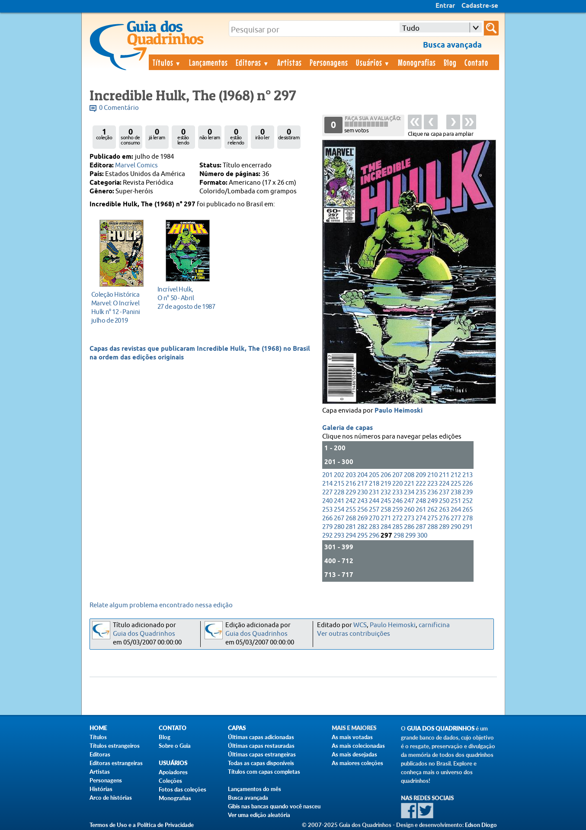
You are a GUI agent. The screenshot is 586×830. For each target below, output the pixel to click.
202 (339, 475)
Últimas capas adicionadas (261, 737)
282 (362, 527)
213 (467, 475)
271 (386, 518)
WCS (360, 625)
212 (456, 475)
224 (444, 484)
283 (374, 527)
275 (432, 518)
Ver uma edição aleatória (259, 814)
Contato (476, 62)
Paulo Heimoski (399, 411)
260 (409, 510)
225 (456, 484)
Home (98, 728)
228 (339, 492)
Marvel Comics (136, 165)
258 (386, 510)
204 (362, 475)
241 (339, 501)
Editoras (252, 62)
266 (327, 518)
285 (397, 527)
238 (456, 492)
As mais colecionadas (358, 745)
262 (432, 510)
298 (399, 536)
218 (374, 484)
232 (386, 492)
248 (421, 501)
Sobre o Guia (175, 745)
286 (409, 527)
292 (327, 536)
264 (456, 510)
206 (386, 475)
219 (386, 484)
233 (397, 492)
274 (421, 518)
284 (386, 527)
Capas (237, 728)
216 (351, 484)
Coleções (170, 780)
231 (374, 492)
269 (362, 518)
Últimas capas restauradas (261, 745)
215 (339, 484)
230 (362, 492)
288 (432, 527)
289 (444, 527)
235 (421, 492)
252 (467, 501)
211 (444, 475)
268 (351, 518)
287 (421, 527)
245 (386, 501)
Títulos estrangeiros (115, 745)
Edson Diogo (481, 824)
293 (339, 536)
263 (444, 510)
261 (421, 510)
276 (444, 518)
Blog (450, 62)
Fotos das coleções (182, 789)
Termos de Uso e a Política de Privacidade (142, 824)
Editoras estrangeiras (116, 762)
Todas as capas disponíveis (261, 762)
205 (374, 475)
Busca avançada (248, 797)
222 (421, 484)
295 (362, 536)
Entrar (445, 6)
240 (327, 501)
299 (410, 536)
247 (409, 501)
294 (351, 536)
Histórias (101, 788)
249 (432, 501)
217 (362, 484)
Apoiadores (173, 772)
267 (339, 518)
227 (327, 492)
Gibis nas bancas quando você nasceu (274, 806)
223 (432, 484)
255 (351, 510)
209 (421, 475)
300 (422, 536)
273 (409, 518)
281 (351, 527)
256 (362, 510)
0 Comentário (119, 108)
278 (467, 518)
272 (397, 518)
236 (432, 492)
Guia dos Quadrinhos (144, 634)
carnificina (434, 625)
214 (327, 484)
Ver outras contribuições (353, 634)
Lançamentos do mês (254, 788)
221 (409, 484)
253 (327, 510)
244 (374, 501)
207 (397, 475)
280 (339, 527)
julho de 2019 (119, 307)
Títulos (167, 62)
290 (456, 527)
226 (467, 484)
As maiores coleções (357, 762)
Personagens (329, 62)
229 (351, 492)
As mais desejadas (354, 754)
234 (409, 492)
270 (374, 518)
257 (374, 510)
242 (351, 501)
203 (351, 475)
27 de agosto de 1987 (186, 298)
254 (339, 510)
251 (456, 501)
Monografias (417, 62)
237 (444, 492)
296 (374, 536)
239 (467, 492)
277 (456, 518)
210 (432, 475)
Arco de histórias (111, 797)
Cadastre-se (479, 6)
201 (327, 475)
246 (397, 501)
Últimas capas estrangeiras (262, 754)
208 (409, 475)
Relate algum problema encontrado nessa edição (161, 605)
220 (397, 484)
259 (397, 510)
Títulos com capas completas (264, 771)
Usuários (373, 62)
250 (444, 501)
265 (467, 510)
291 (467, 527)
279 (327, 527)
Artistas (289, 62)
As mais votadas (352, 737)
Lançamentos (208, 62)
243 (362, 501)
